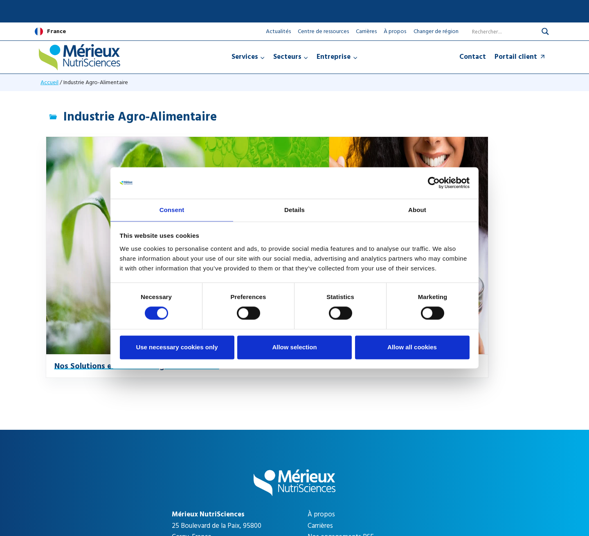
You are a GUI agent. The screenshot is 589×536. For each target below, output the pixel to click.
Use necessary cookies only (177, 347)
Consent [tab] (172, 209)
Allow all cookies (412, 347)
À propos (395, 31)
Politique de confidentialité (177, 501)
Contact (472, 57)
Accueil (49, 82)
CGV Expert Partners (422, 501)
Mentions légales (250, 501)
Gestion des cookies (314, 501)
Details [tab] (294, 209)
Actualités (278, 31)
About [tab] (417, 209)
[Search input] (499, 31)
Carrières (366, 31)
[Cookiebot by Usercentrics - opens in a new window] (434, 182)
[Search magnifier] (545, 31)
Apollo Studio (387, 486)
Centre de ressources (323, 31)
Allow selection (294, 347)
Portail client (520, 57)
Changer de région (436, 31)
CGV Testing (369, 501)
